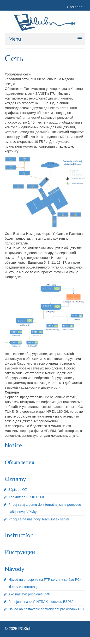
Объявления (19, 461)
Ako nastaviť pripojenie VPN (29, 594)
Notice (13, 445)
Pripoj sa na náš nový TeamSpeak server (38, 519)
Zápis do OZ (17, 490)
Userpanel (75, 7)
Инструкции (20, 551)
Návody (14, 568)
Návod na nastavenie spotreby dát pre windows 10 (46, 609)
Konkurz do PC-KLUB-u (26, 497)
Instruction (19, 534)
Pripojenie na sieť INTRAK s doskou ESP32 (40, 602)
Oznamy (15, 478)
